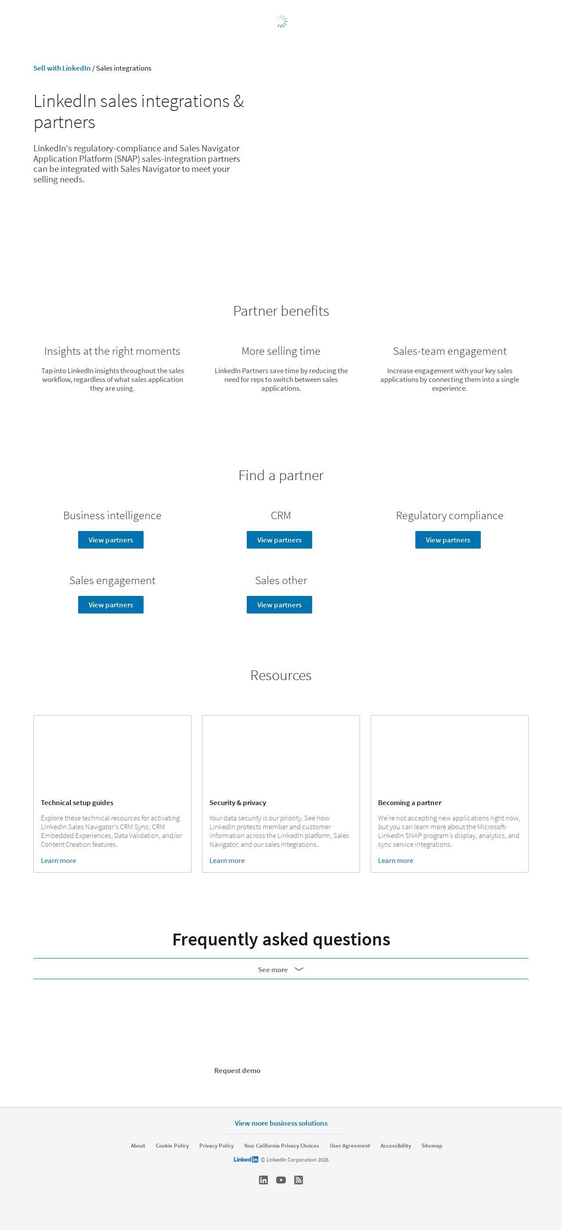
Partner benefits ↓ (112, 251)
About (138, 1145)
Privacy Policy (216, 1145)
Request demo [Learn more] (237, 1070)
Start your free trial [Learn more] (315, 1070)
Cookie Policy (172, 1145)
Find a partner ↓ (281, 251)
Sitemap (432, 1145)
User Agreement (350, 1145)
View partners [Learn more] (111, 540)
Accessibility (396, 1145)
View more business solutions (281, 1122)
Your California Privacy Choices (281, 1145)
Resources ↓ (449, 251)
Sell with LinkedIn (62, 68)
